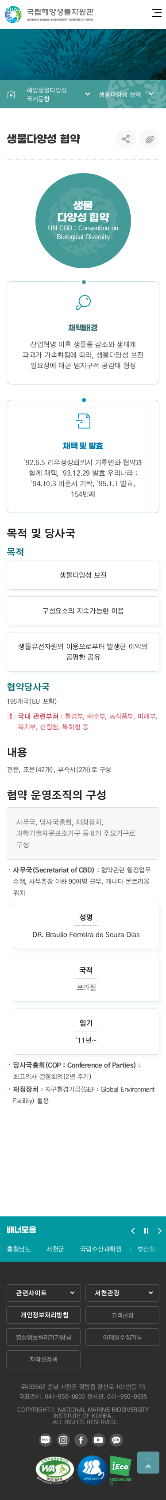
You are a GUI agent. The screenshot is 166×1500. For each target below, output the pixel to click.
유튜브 (98, 1440)
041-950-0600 (65, 1396)
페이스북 (81, 1440)
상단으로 (148, 1463)
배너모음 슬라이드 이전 (132, 1231)
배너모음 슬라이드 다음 (159, 1231)
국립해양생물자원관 (49, 14)
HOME (11, 94)
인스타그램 (63, 1440)
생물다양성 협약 (120, 94)
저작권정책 (43, 1359)
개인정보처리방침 (44, 1314)
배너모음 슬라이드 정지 (146, 1231)
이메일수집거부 (122, 1337)
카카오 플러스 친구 (116, 1440)
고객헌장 (122, 1315)
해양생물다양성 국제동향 (47, 94)
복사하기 (149, 139)
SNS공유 (126, 139)
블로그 (45, 1440)
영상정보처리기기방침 (43, 1337)
